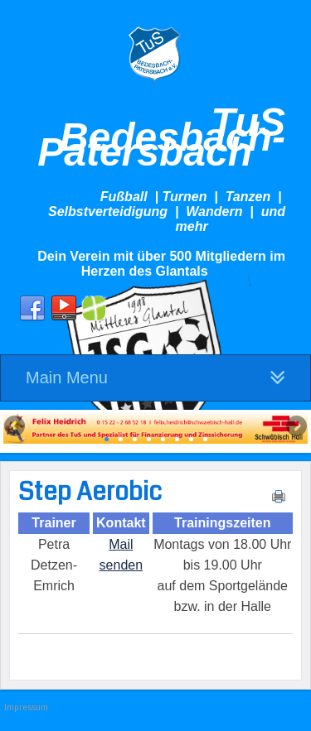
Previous (15, 427)
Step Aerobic (90, 491)
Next (295, 427)
